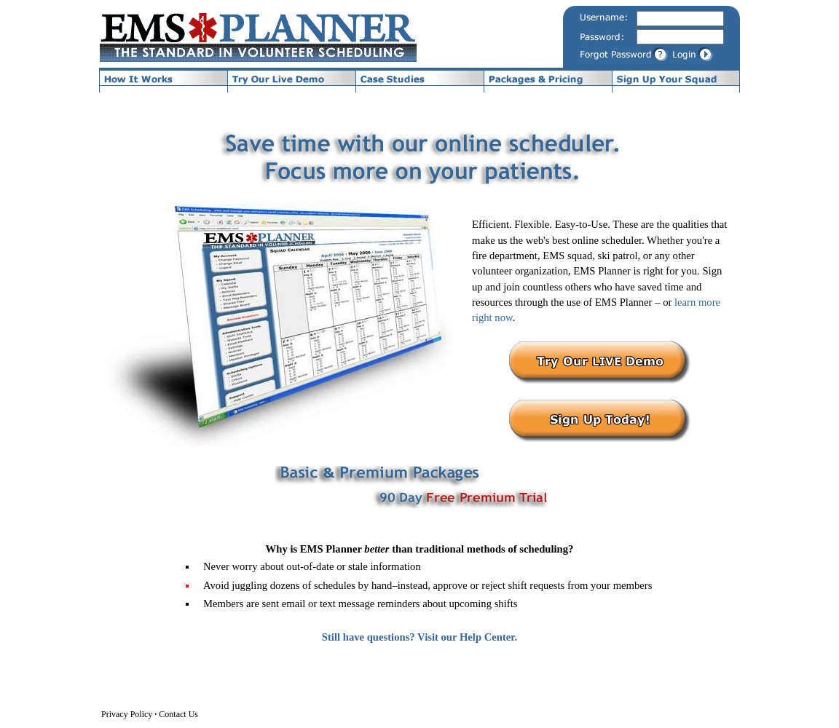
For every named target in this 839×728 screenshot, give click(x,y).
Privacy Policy (126, 714)
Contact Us (178, 714)
